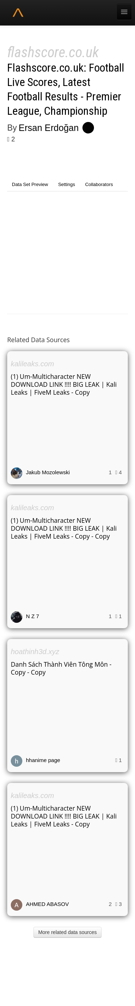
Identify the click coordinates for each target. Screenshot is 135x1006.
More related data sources (67, 932)
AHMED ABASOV (47, 904)
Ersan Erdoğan (49, 128)
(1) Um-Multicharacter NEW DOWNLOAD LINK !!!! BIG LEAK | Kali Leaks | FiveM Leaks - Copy (64, 384)
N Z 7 (32, 616)
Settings (66, 184)
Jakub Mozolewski (48, 472)
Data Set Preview (30, 184)
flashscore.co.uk (53, 52)
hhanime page (43, 760)
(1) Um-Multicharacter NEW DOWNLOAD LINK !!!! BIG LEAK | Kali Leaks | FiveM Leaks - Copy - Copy (64, 528)
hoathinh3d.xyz (35, 652)
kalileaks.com (32, 364)
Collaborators (99, 184)
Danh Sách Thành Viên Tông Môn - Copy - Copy (61, 668)
